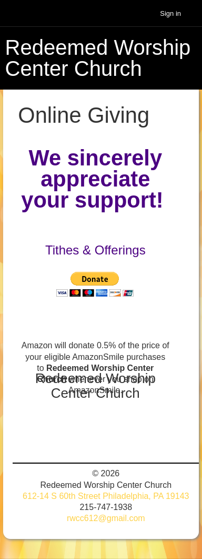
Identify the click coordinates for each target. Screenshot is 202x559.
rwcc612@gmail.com (106, 518)
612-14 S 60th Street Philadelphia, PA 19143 (106, 496)
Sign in (170, 13)
